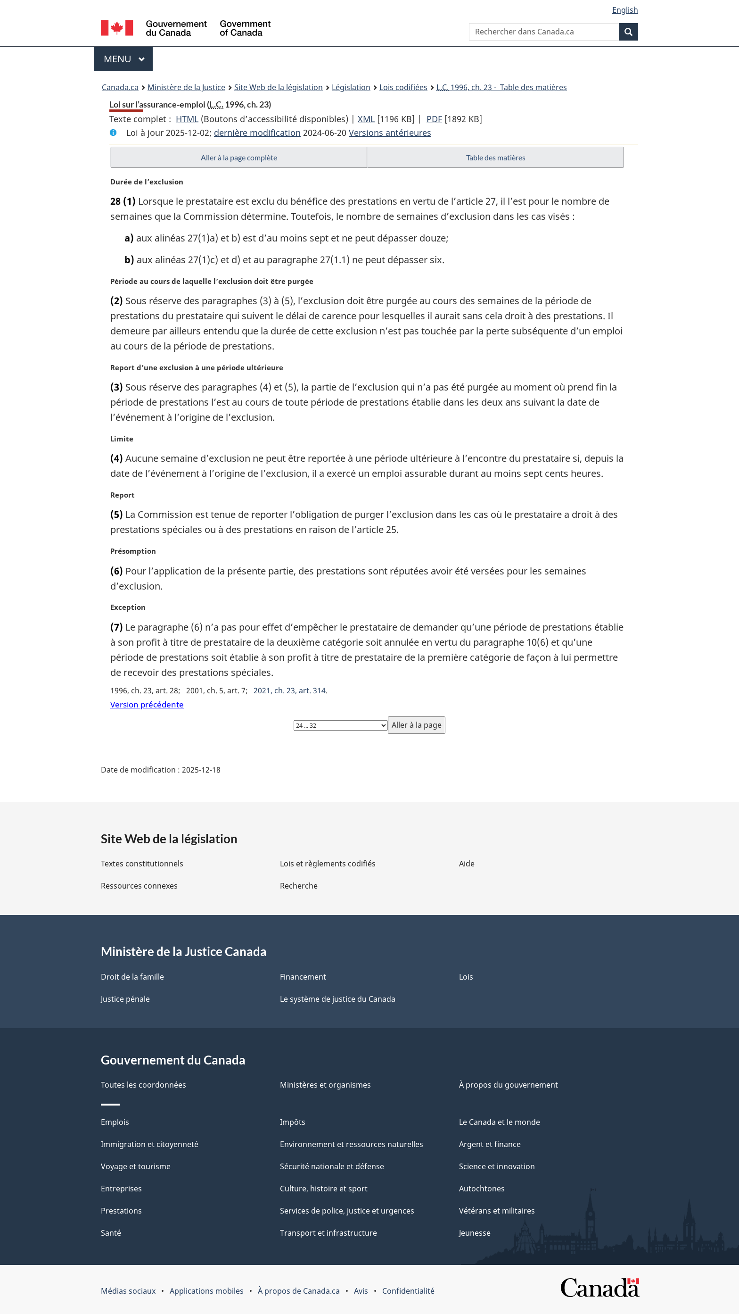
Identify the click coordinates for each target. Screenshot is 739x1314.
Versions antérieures (390, 132)
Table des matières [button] (496, 157)
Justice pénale (125, 999)
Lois (466, 977)
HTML (187, 119)
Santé (111, 1233)
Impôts (292, 1122)
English (625, 10)
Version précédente (147, 704)
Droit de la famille (132, 977)
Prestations (121, 1211)
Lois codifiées (403, 87)
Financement (303, 977)
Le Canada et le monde (499, 1122)
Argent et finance (490, 1144)
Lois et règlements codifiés (328, 863)
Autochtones (482, 1188)
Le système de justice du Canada (337, 999)
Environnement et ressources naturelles (351, 1144)
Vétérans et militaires (497, 1211)
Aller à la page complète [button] (239, 157)
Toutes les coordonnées (143, 1085)
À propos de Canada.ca (299, 1291)
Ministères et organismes (325, 1085)
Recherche (299, 886)
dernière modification (257, 132)
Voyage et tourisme (136, 1166)
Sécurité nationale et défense (332, 1166)
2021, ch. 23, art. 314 (290, 690)
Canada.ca (120, 87)
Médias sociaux (128, 1291)
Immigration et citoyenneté (149, 1144)
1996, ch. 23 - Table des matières (501, 87)
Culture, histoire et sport (324, 1188)
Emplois (115, 1122)
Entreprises (121, 1188)
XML (366, 119)
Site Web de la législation (278, 87)
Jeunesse (475, 1233)
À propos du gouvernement (508, 1085)
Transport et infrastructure (328, 1233)
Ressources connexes (139, 886)
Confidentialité (408, 1291)
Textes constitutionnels (142, 863)
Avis (361, 1291)
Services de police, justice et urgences (347, 1211)
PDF (434, 119)
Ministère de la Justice (186, 87)
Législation (351, 87)
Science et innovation (497, 1166)
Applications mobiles (207, 1291)
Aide (467, 863)
